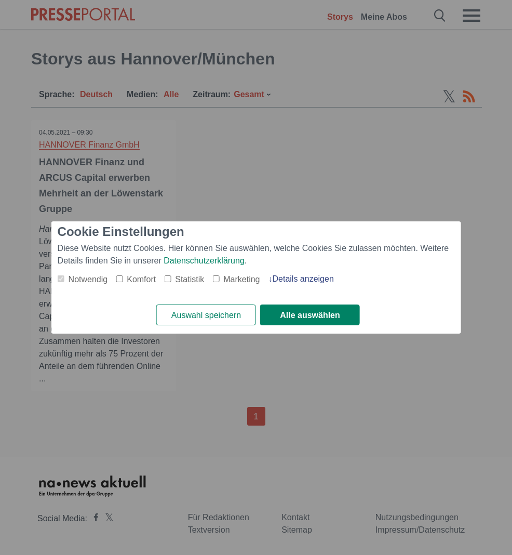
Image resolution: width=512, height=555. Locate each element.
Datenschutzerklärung (204, 260)
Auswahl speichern (206, 315)
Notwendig (88, 279)
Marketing (241, 279)
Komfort (141, 279)
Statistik (189, 279)
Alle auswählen (310, 315)
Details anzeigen (302, 278)
